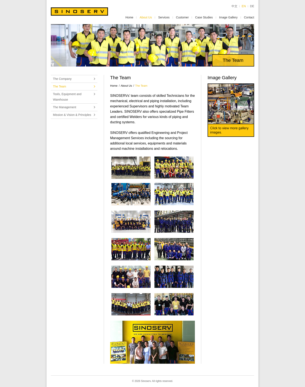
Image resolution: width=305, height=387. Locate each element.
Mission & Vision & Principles (74, 115)
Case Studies (204, 17)
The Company (74, 78)
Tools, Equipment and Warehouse (74, 96)
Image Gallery (228, 17)
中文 (234, 6)
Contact (249, 17)
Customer (182, 17)
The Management (74, 107)
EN (244, 6)
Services (164, 17)
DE (252, 6)
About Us (146, 17)
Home (129, 17)
